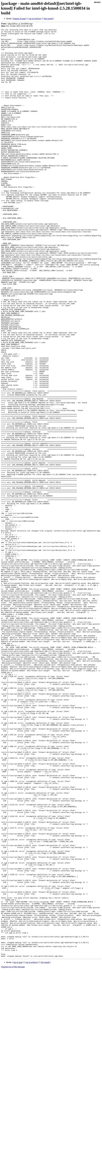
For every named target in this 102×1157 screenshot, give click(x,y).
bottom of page (19, 18)
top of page (18, 1148)
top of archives (35, 18)
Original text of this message (13, 1152)
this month (48, 18)
